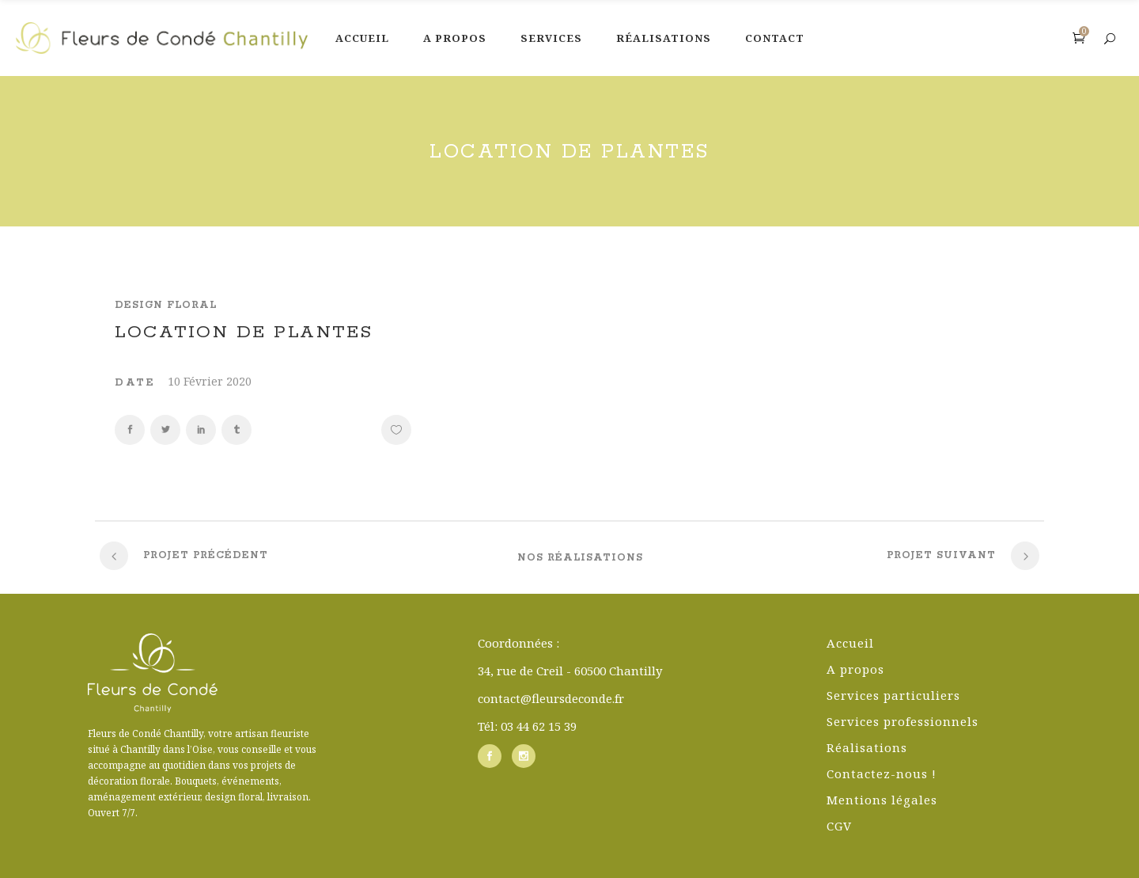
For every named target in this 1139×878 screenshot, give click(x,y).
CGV (839, 826)
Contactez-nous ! (882, 773)
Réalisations (867, 747)
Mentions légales (882, 800)
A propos (855, 669)
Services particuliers (893, 695)
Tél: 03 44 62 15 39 (527, 726)
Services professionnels (902, 721)
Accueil (850, 643)
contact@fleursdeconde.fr (551, 698)
